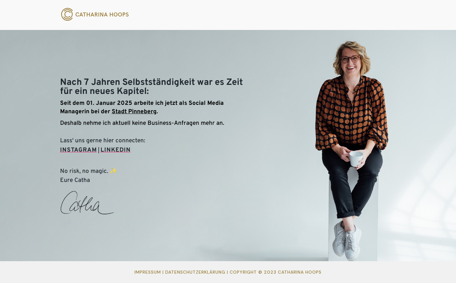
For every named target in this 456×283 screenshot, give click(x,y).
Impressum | (149, 272)
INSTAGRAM (78, 150)
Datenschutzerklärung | (197, 272)
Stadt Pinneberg (134, 111)
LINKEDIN (116, 150)
